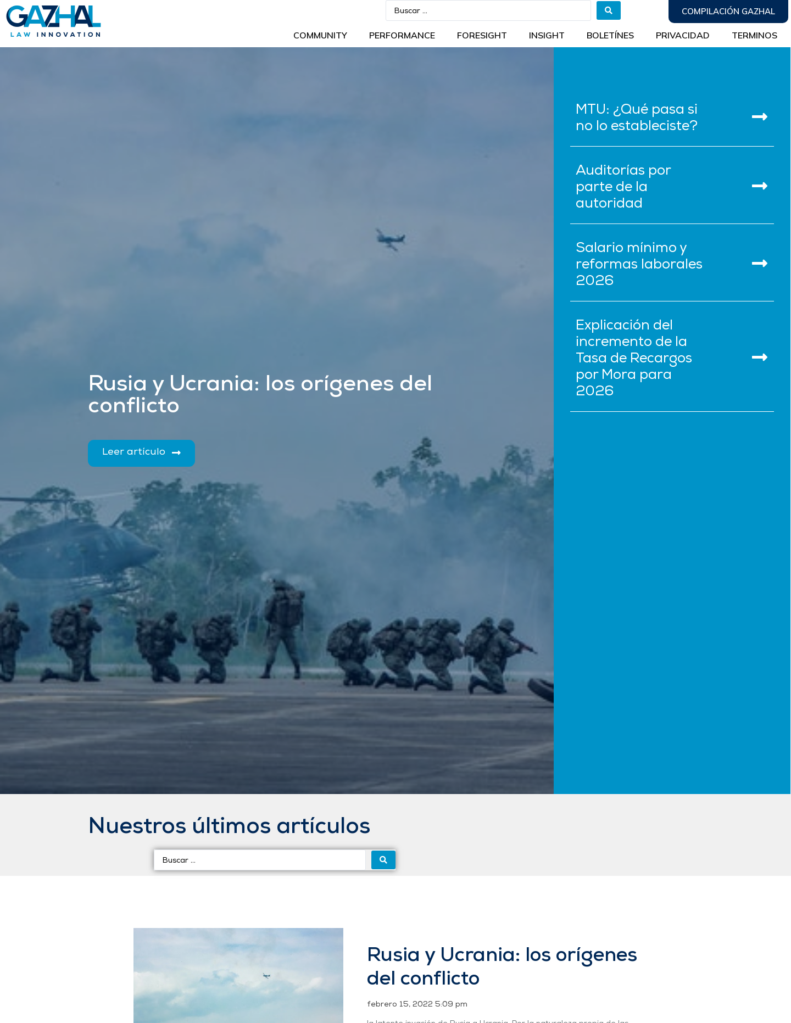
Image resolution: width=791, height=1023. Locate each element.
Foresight (482, 35)
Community (320, 35)
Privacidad (683, 35)
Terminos (754, 35)
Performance (402, 35)
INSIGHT (547, 35)
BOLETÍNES (610, 35)
